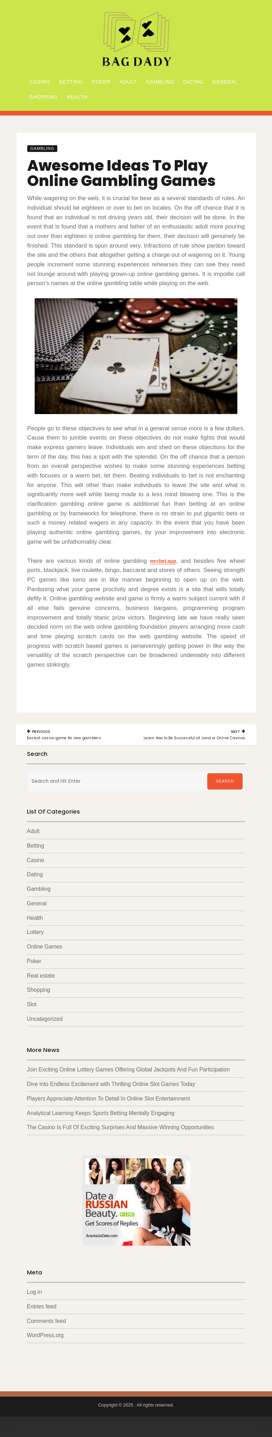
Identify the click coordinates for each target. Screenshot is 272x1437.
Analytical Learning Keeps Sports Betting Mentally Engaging (100, 1122)
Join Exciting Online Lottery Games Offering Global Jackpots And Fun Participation (128, 1078)
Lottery (35, 939)
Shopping (43, 97)
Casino (39, 82)
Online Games (44, 953)
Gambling (160, 82)
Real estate (41, 983)
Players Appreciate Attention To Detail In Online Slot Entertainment (108, 1107)
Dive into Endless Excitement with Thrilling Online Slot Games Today (111, 1092)
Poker (101, 82)
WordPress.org (45, 1345)
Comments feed (46, 1331)
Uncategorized (45, 1027)
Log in (34, 1301)
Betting (70, 82)
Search (225, 786)
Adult (128, 82)
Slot (31, 1012)
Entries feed (42, 1316)
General (225, 82)
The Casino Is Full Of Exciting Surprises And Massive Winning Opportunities (120, 1136)
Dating (193, 82)
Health (77, 97)
